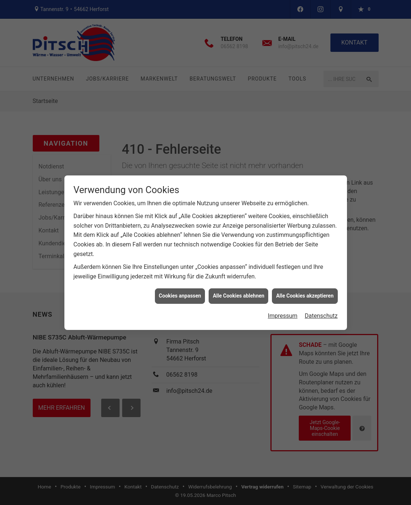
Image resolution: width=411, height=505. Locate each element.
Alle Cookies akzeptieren (304, 293)
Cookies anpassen (180, 293)
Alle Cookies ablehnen (238, 293)
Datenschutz (321, 312)
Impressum (283, 312)
